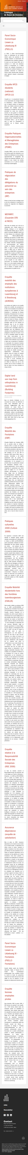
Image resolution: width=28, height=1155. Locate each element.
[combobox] (13, 20)
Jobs (5, 1105)
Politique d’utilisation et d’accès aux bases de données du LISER (12, 1149)
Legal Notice (10, 1151)
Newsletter (8, 1110)
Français (24, 1)
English (19, 1)
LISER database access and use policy (8, 1150)
